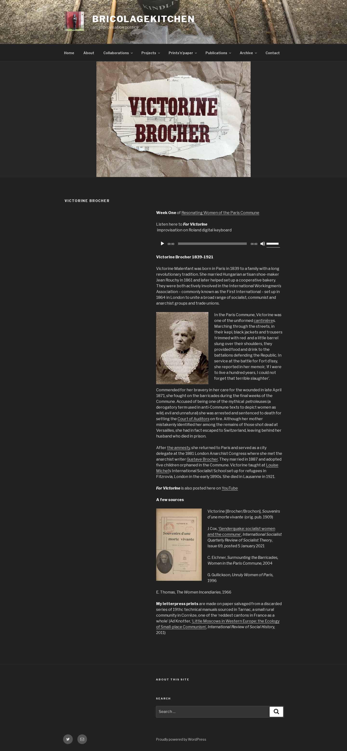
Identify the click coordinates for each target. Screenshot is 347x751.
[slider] (212, 243)
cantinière (263, 320)
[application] (219, 243)
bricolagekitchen (143, 19)
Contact (273, 53)
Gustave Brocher (202, 459)
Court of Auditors (193, 419)
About (88, 53)
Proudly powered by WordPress (181, 739)
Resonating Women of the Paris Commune (220, 212)
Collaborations (118, 53)
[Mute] (262, 243)
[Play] (162, 243)
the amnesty (178, 447)
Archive (249, 53)
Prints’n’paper (183, 53)
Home (69, 53)
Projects (151, 53)
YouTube (230, 488)
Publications (219, 53)
